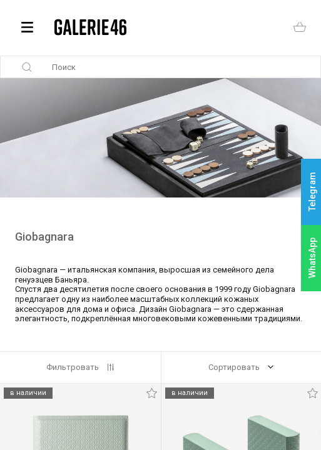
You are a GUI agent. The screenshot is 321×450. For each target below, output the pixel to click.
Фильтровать (72, 367)
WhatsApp (312, 258)
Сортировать (234, 367)
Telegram (312, 192)
